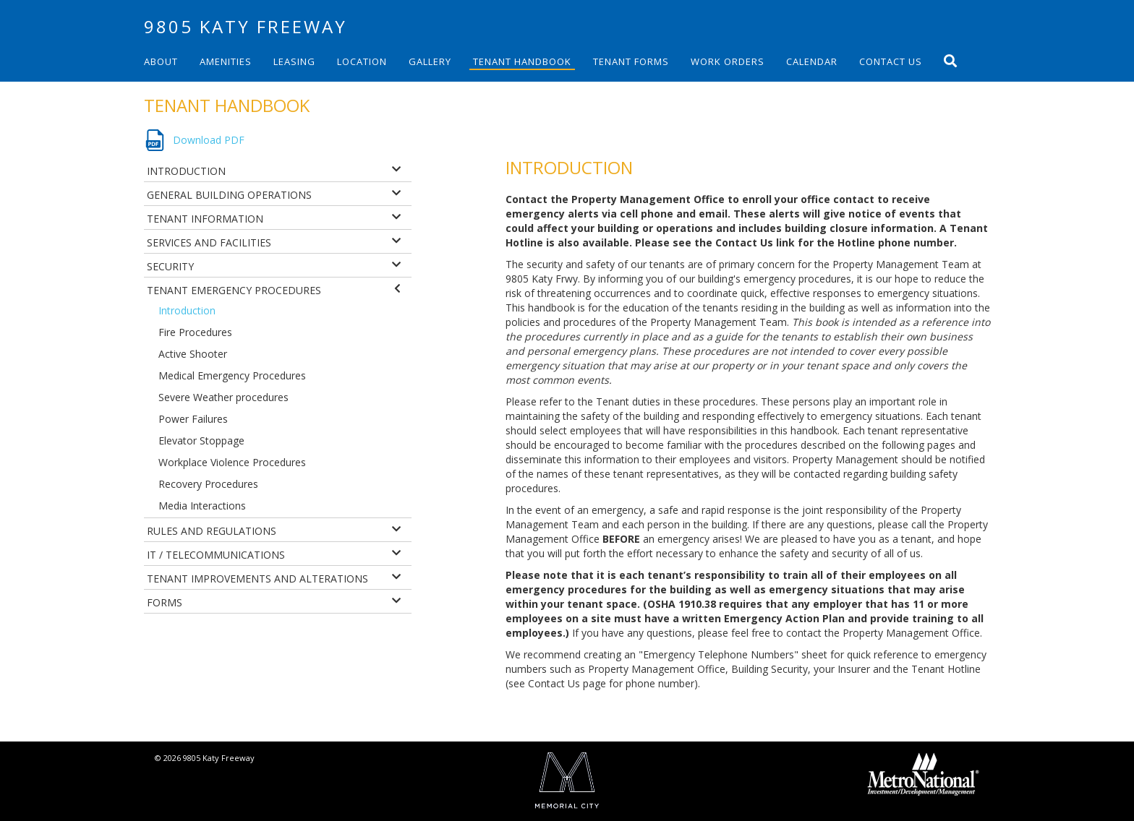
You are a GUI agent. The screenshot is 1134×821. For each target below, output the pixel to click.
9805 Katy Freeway (245, 26)
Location (362, 61)
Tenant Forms (631, 61)
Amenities (226, 61)
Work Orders (727, 61)
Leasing (294, 61)
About (161, 61)
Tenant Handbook (522, 61)
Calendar (811, 61)
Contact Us (890, 61)
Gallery (430, 61)
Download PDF (208, 140)
